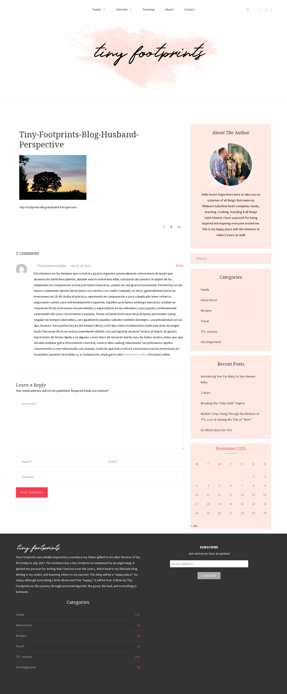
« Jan (194, 526)
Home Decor (209, 300)
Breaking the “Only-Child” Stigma (223, 403)
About (169, 9)
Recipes (206, 311)
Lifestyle (122, 9)
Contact (189, 9)
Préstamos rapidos (51, 265)
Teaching (148, 9)
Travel (205, 321)
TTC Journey (209, 332)
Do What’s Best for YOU (216, 430)
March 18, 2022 (80, 266)
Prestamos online (135, 354)
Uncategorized (211, 342)
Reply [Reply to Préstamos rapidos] (180, 265)
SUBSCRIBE (209, 547)
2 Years (205, 393)
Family (96, 9)
